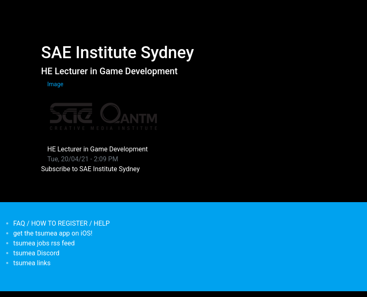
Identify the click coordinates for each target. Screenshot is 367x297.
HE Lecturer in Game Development (109, 71)
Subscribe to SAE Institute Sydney (90, 169)
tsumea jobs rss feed (44, 243)
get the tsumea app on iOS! (52, 233)
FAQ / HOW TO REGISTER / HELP (61, 223)
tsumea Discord (36, 253)
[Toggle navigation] (46, 11)
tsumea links (31, 263)
